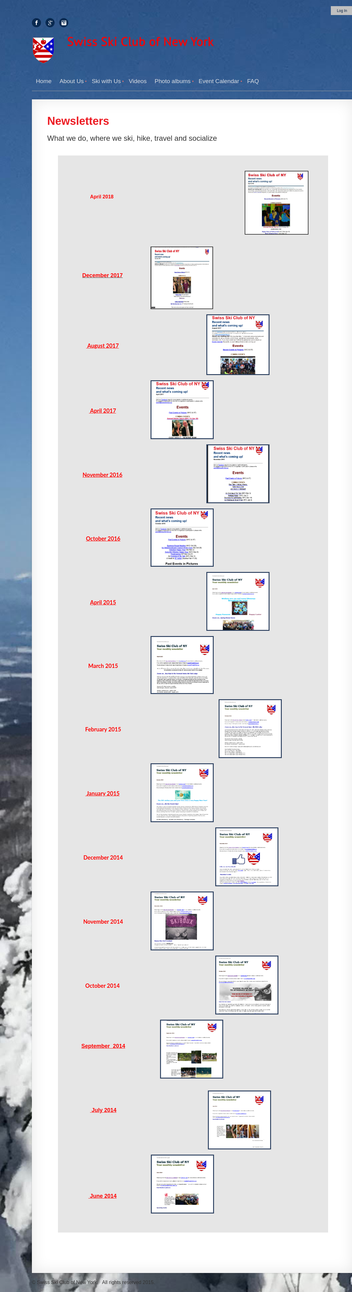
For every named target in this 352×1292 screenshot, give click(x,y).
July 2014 (104, 1110)
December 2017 (102, 275)
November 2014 (103, 921)
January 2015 (103, 793)
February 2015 (103, 729)
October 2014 (103, 985)
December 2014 (103, 857)
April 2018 (101, 196)
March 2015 (103, 665)
